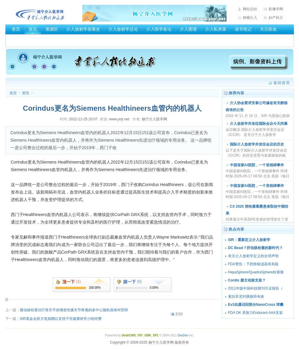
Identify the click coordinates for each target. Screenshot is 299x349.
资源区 (51, 29)
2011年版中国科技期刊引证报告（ (255, 288)
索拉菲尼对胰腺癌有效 (246, 296)
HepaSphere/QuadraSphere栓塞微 (256, 272)
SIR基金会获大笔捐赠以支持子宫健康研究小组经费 (61, 319)
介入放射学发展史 (83, 29)
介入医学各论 (159, 29)
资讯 (33, 29)
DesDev (183, 335)
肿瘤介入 (250, 18)
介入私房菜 (215, 29)
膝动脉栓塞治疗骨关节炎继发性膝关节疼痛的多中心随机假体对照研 (74, 310)
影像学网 (276, 9)
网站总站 (250, 9)
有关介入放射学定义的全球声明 (253, 256)
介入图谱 (188, 29)
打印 (179, 314)
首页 (16, 29)
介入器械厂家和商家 (31, 39)
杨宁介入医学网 (40, 13)
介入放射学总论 (123, 29)
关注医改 (268, 29)
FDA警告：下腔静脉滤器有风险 (253, 264)
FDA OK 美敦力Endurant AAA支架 (255, 313)
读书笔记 (243, 29)
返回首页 (281, 83)
